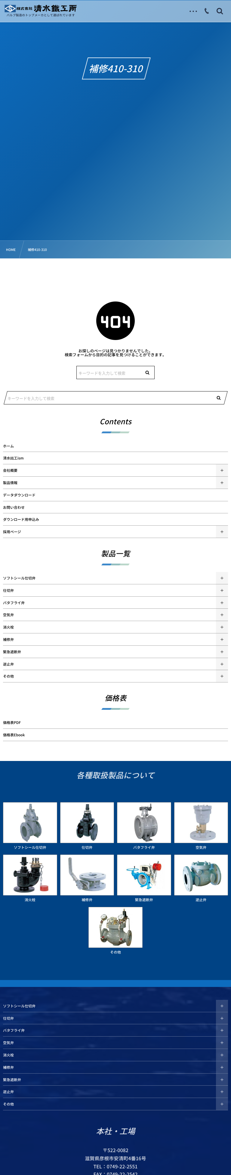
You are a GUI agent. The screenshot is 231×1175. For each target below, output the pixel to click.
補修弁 (8, 639)
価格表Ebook (14, 734)
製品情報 (10, 482)
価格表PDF (12, 722)
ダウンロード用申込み (21, 519)
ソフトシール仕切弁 (19, 578)
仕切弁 (8, 590)
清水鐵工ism (13, 458)
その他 (8, 676)
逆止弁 (8, 664)
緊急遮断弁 (12, 651)
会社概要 (10, 470)
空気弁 (8, 614)
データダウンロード (19, 495)
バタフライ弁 (14, 602)
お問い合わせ (14, 507)
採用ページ (12, 531)
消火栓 (8, 627)
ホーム (8, 446)
